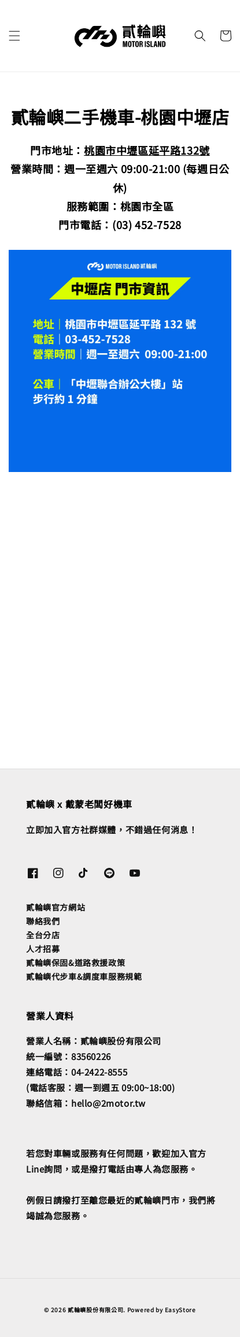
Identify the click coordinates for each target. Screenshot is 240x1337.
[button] (14, 35)
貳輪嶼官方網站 (55, 907)
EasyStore (180, 1309)
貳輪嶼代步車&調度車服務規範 (84, 976)
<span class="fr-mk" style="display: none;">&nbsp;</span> (124, 591)
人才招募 (43, 948)
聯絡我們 (43, 921)
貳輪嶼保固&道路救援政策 (75, 962)
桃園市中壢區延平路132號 (147, 150)
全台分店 (43, 935)
